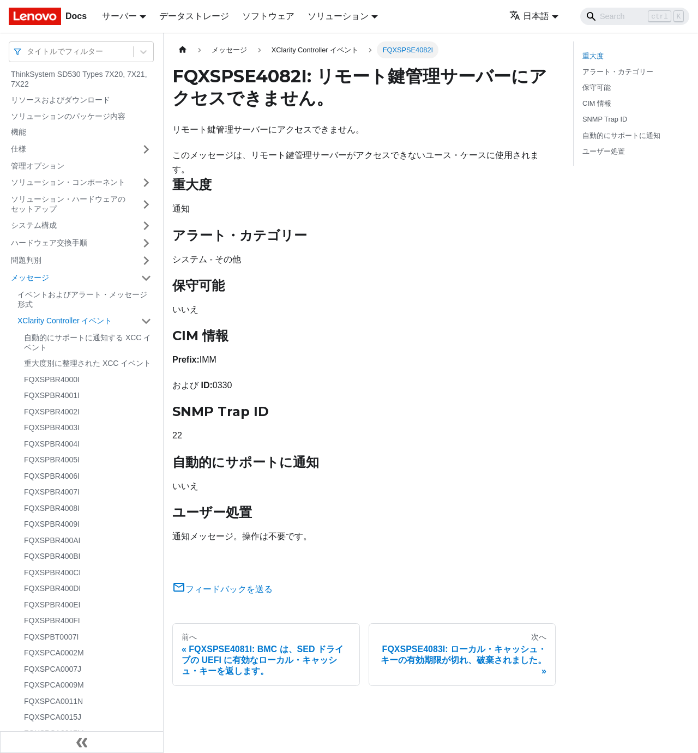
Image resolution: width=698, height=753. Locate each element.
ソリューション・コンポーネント (68, 182)
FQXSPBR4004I (52, 443)
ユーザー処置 (603, 151)
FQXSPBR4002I (52, 411)
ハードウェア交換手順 (49, 242)
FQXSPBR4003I (52, 427)
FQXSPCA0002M (54, 652)
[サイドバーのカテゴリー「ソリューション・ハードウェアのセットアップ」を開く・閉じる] (146, 204)
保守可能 (596, 87)
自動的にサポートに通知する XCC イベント (87, 342)
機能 (18, 132)
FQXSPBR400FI (52, 620)
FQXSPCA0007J (52, 669)
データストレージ (194, 16)
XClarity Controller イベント (64, 320)
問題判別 (26, 260)
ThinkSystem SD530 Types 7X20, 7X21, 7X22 (79, 79)
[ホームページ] (182, 49)
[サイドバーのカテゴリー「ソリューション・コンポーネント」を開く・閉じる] (146, 182)
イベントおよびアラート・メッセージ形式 (82, 299)
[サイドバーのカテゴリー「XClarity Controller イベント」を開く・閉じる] (146, 321)
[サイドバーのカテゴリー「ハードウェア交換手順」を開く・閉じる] (146, 243)
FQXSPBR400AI (52, 540)
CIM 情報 (596, 103)
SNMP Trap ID (604, 119)
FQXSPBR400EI (52, 604)
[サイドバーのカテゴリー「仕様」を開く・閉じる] (146, 149)
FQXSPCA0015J (52, 717)
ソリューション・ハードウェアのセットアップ (68, 204)
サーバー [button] (119, 16)
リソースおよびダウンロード (60, 99)
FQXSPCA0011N (53, 701)
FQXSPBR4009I (52, 524)
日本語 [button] (529, 16)
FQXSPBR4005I (52, 459)
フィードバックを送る (222, 589)
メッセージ (30, 277)
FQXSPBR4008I (52, 508)
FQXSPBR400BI (52, 556)
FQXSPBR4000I (52, 379)
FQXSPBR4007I (52, 491)
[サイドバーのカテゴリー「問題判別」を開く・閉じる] (146, 260)
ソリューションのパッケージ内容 (68, 116)
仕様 (18, 148)
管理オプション (37, 165)
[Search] (634, 16)
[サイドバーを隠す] (82, 742)
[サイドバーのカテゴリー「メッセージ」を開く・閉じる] (146, 278)
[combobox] (28, 51)
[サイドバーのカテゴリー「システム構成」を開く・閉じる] (146, 225)
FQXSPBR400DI (52, 588)
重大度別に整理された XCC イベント (87, 363)
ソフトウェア (268, 16)
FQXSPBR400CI (52, 572)
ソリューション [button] (338, 16)
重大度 (593, 56)
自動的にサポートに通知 (621, 135)
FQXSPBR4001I (52, 395)
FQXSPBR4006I (52, 476)
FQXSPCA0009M (54, 684)
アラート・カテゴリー (617, 72)
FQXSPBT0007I (51, 636)
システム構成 (34, 225)
